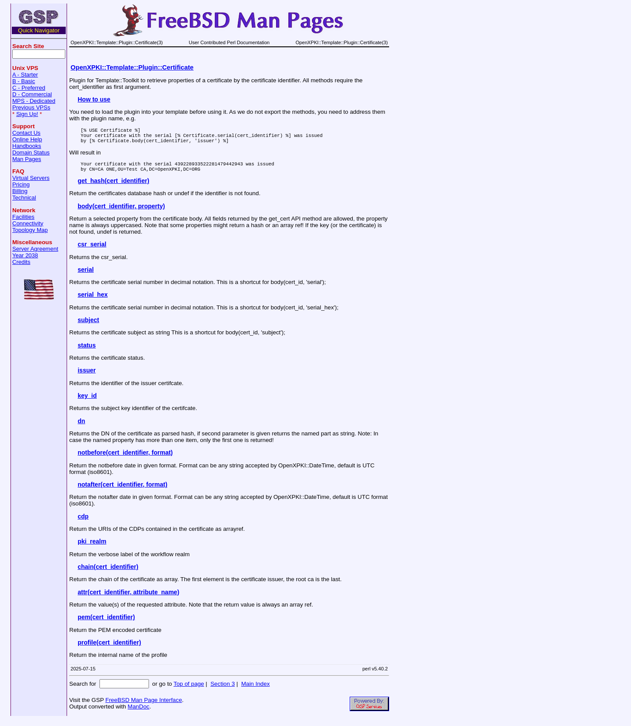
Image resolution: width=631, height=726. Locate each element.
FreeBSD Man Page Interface (143, 706)
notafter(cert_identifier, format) (122, 491)
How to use (94, 99)
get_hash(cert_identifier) (113, 187)
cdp (83, 522)
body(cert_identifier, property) (121, 212)
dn (81, 427)
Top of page (189, 690)
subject (88, 326)
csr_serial (92, 250)
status (87, 351)
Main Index (255, 690)
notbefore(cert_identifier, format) (125, 459)
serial (86, 276)
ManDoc (138, 713)
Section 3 (222, 690)
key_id (87, 402)
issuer (87, 376)
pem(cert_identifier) (106, 623)
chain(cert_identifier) (108, 573)
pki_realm (92, 547)
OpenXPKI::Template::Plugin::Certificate (132, 67)
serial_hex (93, 301)
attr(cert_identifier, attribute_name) (128, 598)
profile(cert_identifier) (109, 648)
